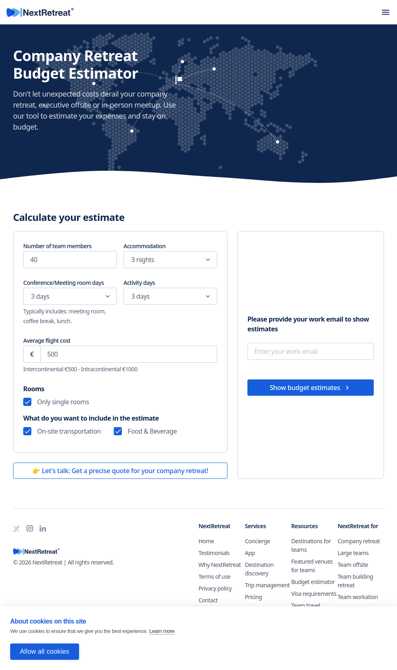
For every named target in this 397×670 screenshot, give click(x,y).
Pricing (253, 597)
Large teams (352, 553)
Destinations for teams (311, 545)
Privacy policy (215, 588)
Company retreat (358, 541)
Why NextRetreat (219, 565)
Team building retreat (355, 581)
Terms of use (214, 576)
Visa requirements (314, 593)
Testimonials (213, 553)
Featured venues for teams (312, 566)
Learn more (162, 631)
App (250, 553)
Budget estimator (313, 582)
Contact (208, 600)
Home (206, 541)
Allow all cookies (44, 651)
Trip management (267, 585)
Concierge (257, 541)
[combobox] (131, 259)
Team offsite (352, 565)
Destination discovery (259, 569)
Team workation (357, 597)
